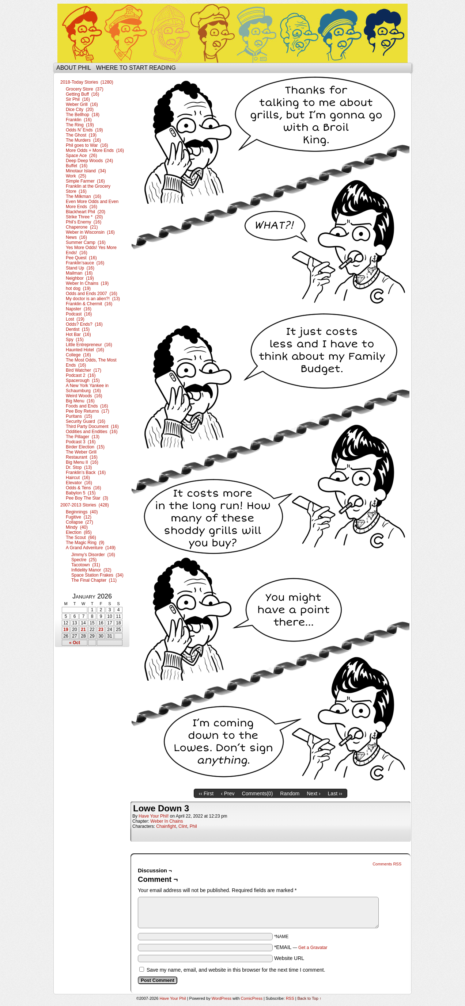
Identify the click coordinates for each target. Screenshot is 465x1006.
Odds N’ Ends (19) (84, 130)
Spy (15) (75, 339)
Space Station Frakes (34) (97, 575)
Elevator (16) (79, 482)
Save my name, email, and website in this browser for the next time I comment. (236, 970)
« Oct (74, 642)
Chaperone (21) (82, 227)
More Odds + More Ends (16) (95, 150)
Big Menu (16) (80, 400)
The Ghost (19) (81, 135)
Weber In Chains (166, 821)
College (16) (78, 354)
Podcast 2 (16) (80, 375)
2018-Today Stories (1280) (86, 82)
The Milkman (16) (83, 196)
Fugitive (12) (78, 517)
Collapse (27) (79, 522)
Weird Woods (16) (84, 395)
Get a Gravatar (312, 947)
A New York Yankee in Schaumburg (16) (87, 388)
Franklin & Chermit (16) (89, 303)
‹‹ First (206, 793)
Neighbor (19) (80, 278)
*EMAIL (301, 947)
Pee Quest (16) (81, 257)
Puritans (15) (79, 416)
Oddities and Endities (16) (91, 431)
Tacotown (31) (85, 564)
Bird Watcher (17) (83, 370)
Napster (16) (78, 308)
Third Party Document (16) (92, 426)
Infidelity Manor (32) (91, 570)
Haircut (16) (78, 477)
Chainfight (166, 826)
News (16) (76, 237)
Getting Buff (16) (82, 94)
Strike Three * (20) (84, 216)
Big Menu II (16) (82, 462)
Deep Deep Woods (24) (89, 160)
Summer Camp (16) (86, 242)
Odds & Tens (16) (83, 487)
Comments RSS (387, 864)
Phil (193, 826)
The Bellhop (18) (82, 114)
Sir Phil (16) (78, 99)
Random (289, 793)
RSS (290, 998)
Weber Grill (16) (82, 104)
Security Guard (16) (85, 421)
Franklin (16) (79, 119)
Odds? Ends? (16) (84, 324)
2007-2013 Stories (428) (84, 505)
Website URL (289, 958)
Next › (313, 793)
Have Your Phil (232, 33)
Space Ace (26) (81, 155)
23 (100, 629)
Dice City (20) (80, 109)
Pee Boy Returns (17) (87, 411)
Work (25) (76, 176)
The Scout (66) (81, 537)
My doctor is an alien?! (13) (93, 298)
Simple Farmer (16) (85, 181)
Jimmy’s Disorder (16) (93, 554)
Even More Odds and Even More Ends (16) (92, 204)
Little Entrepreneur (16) (89, 344)
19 (65, 629)
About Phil (73, 68)
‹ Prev (227, 793)
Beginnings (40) (82, 512)
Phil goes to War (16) (87, 145)
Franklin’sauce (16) (85, 262)
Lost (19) (75, 319)
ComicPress (251, 998)
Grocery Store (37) (84, 89)
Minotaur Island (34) (86, 170)
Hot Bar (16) (78, 334)
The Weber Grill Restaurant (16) (82, 455)
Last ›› (335, 793)
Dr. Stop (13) (79, 467)
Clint (182, 826)
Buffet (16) (76, 165)
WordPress (221, 998)
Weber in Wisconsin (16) (90, 232)
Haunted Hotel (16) (85, 349)
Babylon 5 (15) (80, 493)
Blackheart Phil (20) (85, 211)
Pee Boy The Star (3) (87, 498)
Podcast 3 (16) (80, 441)
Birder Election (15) (85, 447)
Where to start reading (136, 68)
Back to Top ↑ (310, 998)
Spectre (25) (84, 559)
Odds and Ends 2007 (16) (91, 293)
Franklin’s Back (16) (86, 472)
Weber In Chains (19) (87, 283)
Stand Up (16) (80, 268)
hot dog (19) (78, 288)
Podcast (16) (79, 314)
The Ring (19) (80, 124)
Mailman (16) (79, 273)
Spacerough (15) (83, 380)
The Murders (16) (83, 140)
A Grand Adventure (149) (91, 547)
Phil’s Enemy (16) (83, 222)
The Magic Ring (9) (85, 542)
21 (83, 629)
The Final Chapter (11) (94, 580)
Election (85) (79, 532)
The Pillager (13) (82, 436)
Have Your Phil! (154, 816)
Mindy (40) (77, 527)
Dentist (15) (78, 329)
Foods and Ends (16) (87, 406)
